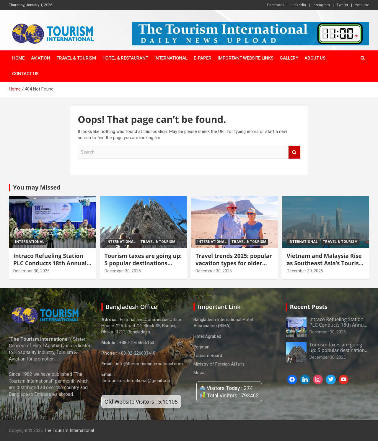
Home (18, 58)
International (170, 58)
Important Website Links (245, 58)
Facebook (276, 5)
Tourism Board (207, 355)
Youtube (362, 5)
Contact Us (25, 73)
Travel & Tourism (76, 58)
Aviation (40, 58)
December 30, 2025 (31, 271)
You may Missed (37, 187)
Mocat (199, 372)
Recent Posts (309, 307)
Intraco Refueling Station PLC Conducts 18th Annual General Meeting (50, 263)
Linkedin (298, 5)
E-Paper (202, 58)
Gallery (289, 58)
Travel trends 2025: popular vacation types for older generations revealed (233, 263)
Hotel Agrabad (207, 336)
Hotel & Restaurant (125, 58)
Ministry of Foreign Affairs (219, 364)
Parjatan (201, 347)
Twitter (342, 5)
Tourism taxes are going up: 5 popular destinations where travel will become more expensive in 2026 (143, 267)
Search (294, 152)
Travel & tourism (158, 242)
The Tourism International (69, 430)
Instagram (321, 5)
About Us (314, 58)
